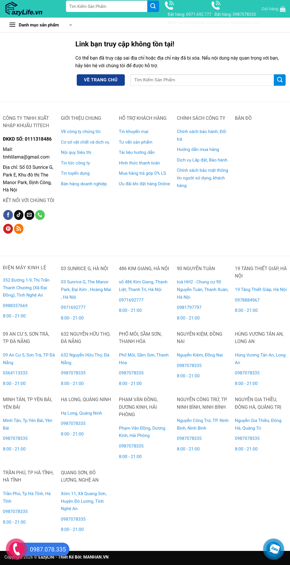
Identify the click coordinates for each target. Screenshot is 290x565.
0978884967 (247, 300)
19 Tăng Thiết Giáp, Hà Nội (261, 289)
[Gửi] (153, 6)
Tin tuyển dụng (75, 173)
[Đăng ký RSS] (19, 229)
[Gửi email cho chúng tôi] (29, 215)
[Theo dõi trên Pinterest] (8, 229)
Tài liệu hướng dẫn (137, 152)
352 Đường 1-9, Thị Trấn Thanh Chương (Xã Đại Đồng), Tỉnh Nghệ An (26, 288)
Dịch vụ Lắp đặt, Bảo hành (202, 160)
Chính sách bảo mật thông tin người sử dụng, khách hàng (202, 178)
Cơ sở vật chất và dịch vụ (85, 142)
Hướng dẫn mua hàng (198, 149)
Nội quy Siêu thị (76, 152)
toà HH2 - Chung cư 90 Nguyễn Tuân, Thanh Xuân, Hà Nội (202, 289)
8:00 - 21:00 (14, 316)
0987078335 (73, 373)
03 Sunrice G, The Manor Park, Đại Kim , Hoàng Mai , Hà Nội (86, 289)
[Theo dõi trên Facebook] (8, 215)
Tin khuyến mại (134, 131)
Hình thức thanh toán (139, 163)
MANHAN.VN (95, 557)
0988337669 (16, 305)
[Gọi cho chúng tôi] (40, 215)
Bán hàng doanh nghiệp (84, 183)
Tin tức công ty (75, 163)
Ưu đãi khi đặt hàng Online (144, 183)
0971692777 (73, 307)
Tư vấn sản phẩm (135, 142)
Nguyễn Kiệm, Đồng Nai (200, 355)
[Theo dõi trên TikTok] (19, 215)
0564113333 (15, 373)
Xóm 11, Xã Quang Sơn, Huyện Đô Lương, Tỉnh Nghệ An (83, 501)
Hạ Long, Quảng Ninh (81, 413)
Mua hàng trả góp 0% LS (142, 173)
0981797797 (189, 307)
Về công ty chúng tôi (80, 131)
